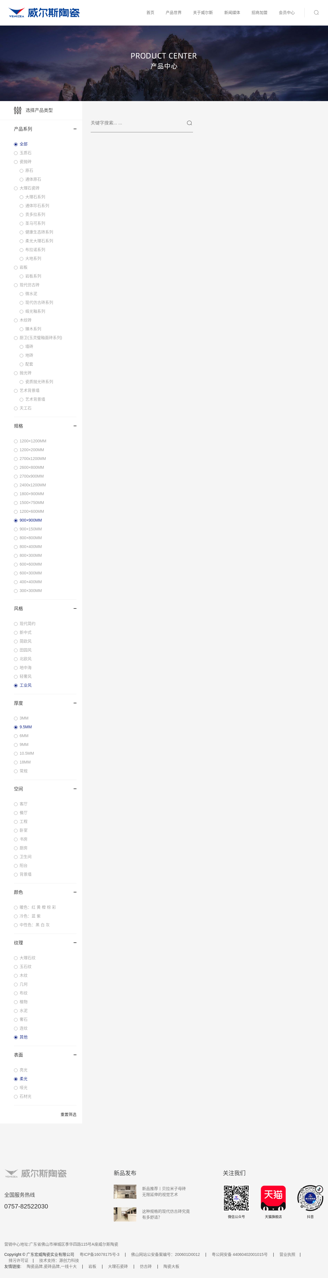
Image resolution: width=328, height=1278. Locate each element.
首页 (150, 12)
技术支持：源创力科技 (59, 1260)
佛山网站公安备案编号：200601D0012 (165, 1254)
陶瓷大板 (171, 1266)
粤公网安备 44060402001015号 (240, 1254)
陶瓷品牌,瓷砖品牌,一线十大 (52, 1266)
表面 (45, 1055)
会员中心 (287, 12)
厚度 (45, 703)
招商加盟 (259, 12)
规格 (45, 426)
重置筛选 (68, 1114)
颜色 (45, 892)
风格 (45, 608)
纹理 (45, 942)
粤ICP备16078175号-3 (99, 1254)
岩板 (92, 1266)
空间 (45, 789)
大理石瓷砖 (118, 1266)
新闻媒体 (232, 12)
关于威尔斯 (203, 12)
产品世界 (174, 12)
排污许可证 (18, 1260)
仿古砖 (146, 1266)
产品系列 (45, 129)
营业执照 (287, 1254)
